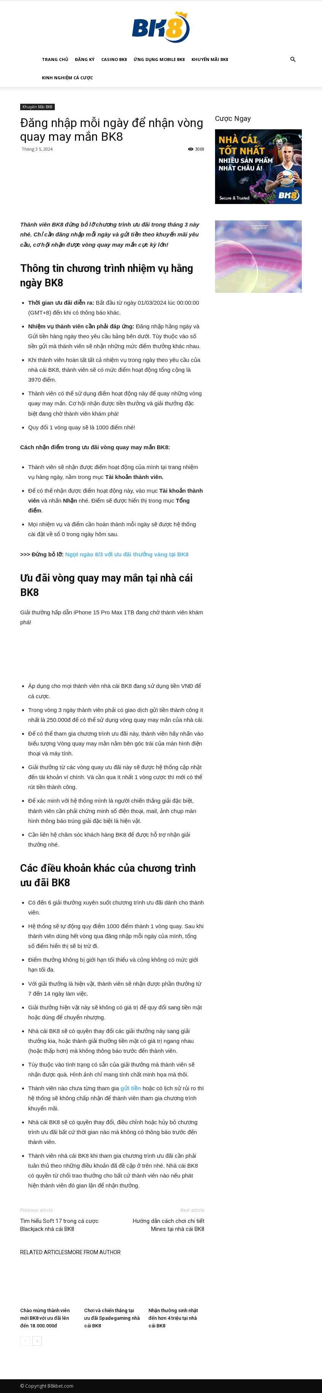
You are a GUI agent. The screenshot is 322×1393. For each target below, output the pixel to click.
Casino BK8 (114, 59)
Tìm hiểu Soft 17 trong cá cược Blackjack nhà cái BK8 (59, 1225)
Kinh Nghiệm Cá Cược (67, 77)
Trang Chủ (55, 59)
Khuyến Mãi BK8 (209, 59)
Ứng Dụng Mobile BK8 (159, 59)
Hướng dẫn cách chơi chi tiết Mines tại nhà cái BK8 (168, 1225)
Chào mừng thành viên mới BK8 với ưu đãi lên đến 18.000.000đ (45, 1318)
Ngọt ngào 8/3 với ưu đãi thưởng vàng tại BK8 (127, 554)
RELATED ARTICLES (44, 1252)
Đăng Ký (84, 59)
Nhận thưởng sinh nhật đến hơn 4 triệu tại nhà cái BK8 (173, 1318)
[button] (293, 59)
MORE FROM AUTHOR (94, 1252)
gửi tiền (131, 1088)
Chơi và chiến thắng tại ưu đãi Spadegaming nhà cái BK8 (112, 1318)
